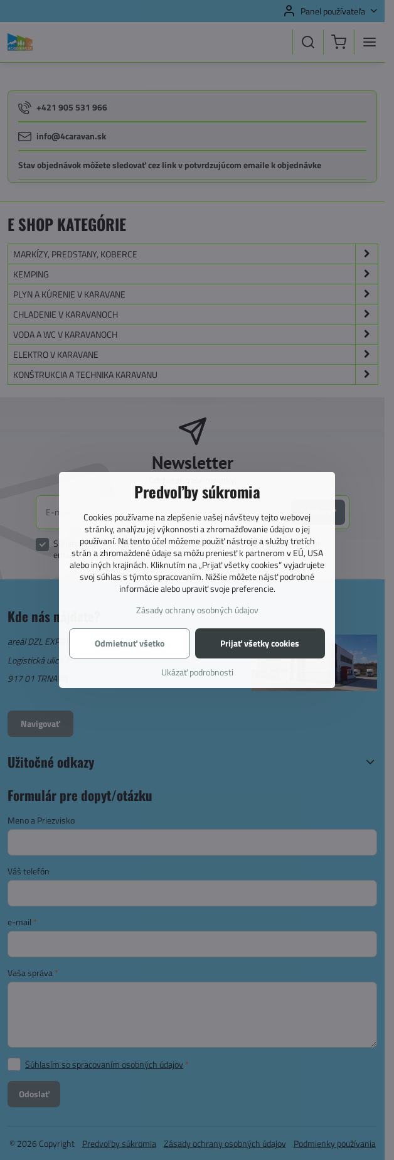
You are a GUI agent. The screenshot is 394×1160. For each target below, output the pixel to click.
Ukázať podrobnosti (197, 672)
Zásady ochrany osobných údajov (197, 609)
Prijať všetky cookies (259, 643)
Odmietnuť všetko (129, 643)
